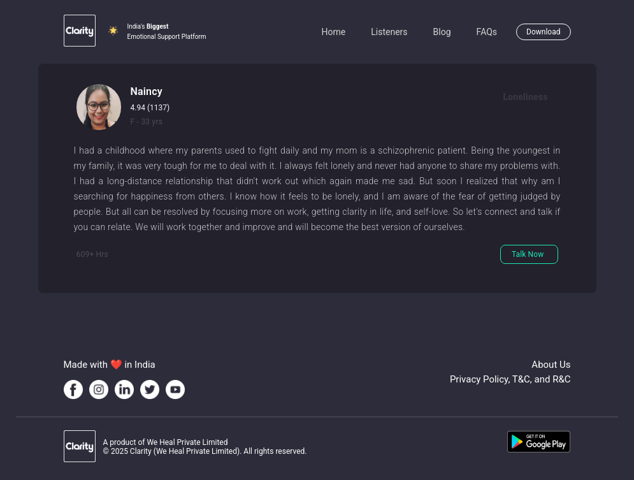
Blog (442, 32)
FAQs (487, 32)
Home (334, 32)
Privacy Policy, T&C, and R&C (510, 379)
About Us (550, 364)
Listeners (389, 32)
